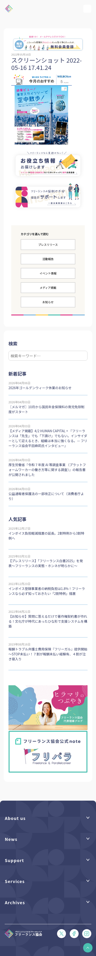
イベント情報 (47, 273)
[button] (87, 947)
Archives (15, 902)
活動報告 (48, 259)
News (11, 839)
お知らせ (48, 302)
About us (15, 818)
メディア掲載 (48, 288)
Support (14, 860)
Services (15, 881)
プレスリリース (48, 244)
